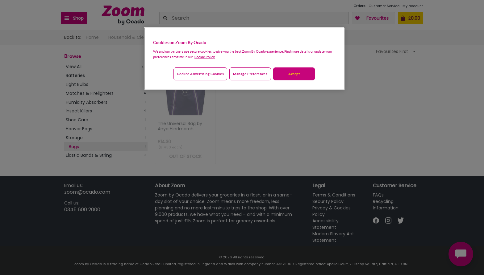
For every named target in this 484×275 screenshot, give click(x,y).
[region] (244, 58)
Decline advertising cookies (200, 74)
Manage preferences (250, 74)
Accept (294, 74)
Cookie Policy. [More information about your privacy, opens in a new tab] (204, 57)
